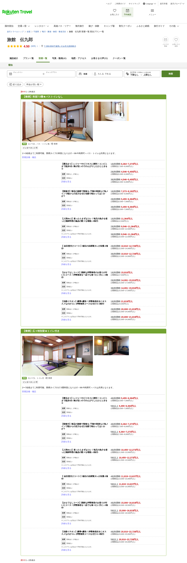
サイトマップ (134, 4)
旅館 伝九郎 (20, 39)
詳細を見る (66, 181)
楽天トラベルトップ (15, 32)
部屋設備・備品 (29, 157)
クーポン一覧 (119, 58)
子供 (107, 74)
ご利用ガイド (120, 4)
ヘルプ (109, 4)
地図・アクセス (78, 58)
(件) (34, 46)
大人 (100, 74)
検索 (171, 74)
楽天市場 (163, 4)
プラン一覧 (28, 58)
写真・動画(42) (59, 58)
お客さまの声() (99, 58)
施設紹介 (14, 58)
